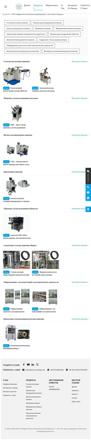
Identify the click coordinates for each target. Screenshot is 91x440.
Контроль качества (9, 391)
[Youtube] (28, 365)
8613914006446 (55, 370)
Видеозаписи (52, 5)
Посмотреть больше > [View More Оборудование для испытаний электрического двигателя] (80, 282)
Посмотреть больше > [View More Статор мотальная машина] (80, 61)
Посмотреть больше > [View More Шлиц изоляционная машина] (80, 135)
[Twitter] (37, 365)
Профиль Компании (10, 384)
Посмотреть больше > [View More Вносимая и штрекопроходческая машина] (80, 319)
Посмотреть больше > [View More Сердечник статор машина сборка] (80, 245)
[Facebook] (23, 365)
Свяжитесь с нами (9, 395)
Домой (27, 5)
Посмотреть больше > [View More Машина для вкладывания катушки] (80, 98)
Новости (75, 394)
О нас (62, 6)
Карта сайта (76, 401)
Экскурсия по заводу (72, 6)
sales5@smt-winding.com (33, 370)
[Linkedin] (32, 365)
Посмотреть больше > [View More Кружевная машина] (80, 172)
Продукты (38, 5)
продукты (75, 390)
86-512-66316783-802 (76, 370)
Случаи (74, 398)
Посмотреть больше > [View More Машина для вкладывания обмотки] (80, 209)
